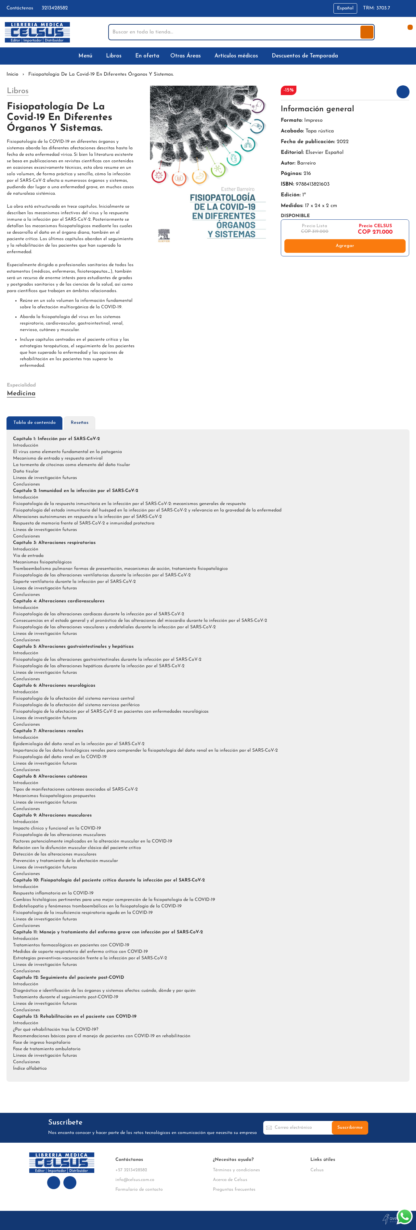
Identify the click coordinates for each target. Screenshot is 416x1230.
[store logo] (37, 32)
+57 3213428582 (131, 1170)
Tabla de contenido (34, 422)
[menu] (208, 56)
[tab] (34, 423)
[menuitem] (86, 56)
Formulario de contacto (139, 1189)
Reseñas (79, 422)
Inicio (12, 74)
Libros (18, 91)
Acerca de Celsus (230, 1179)
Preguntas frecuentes (234, 1189)
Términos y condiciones (236, 1170)
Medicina (21, 393)
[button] (345, 8)
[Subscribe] (350, 1128)
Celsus (317, 1170)
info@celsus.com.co (134, 1179)
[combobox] (235, 32)
